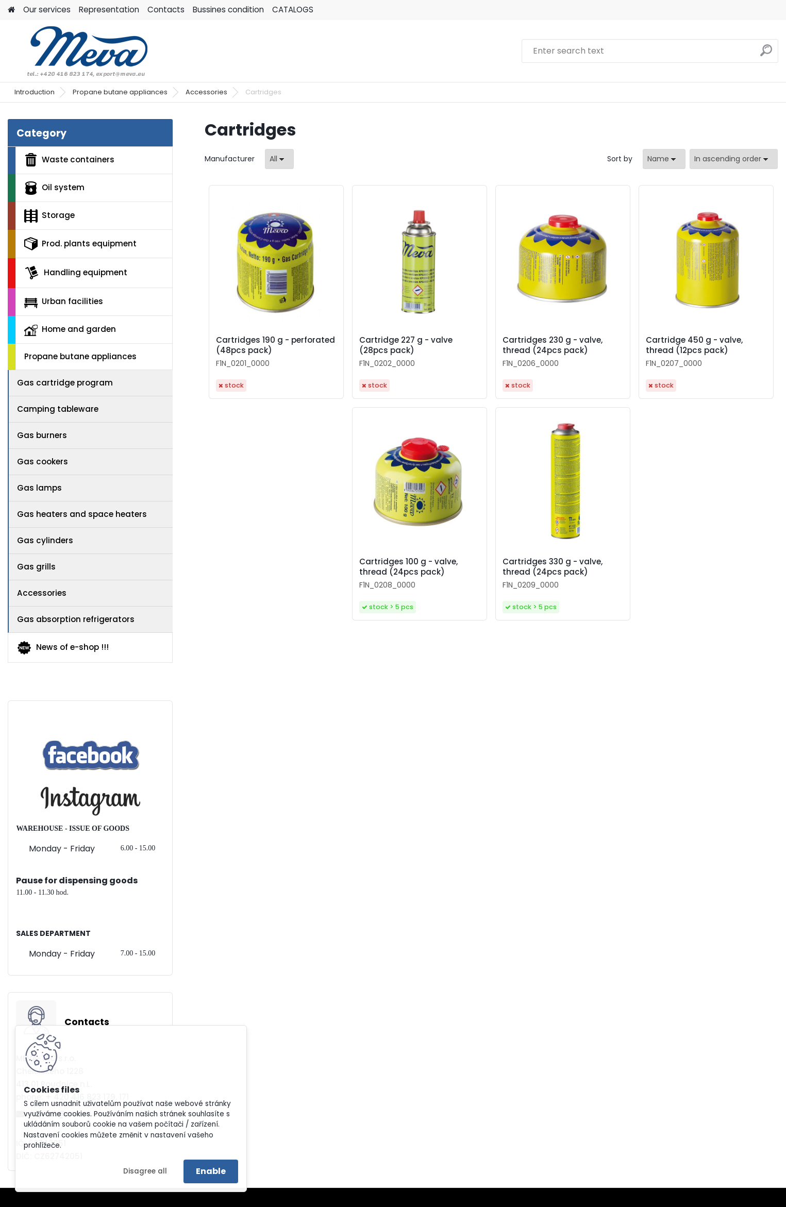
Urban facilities (63, 301)
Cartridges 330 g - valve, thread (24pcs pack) (553, 567)
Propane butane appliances (120, 92)
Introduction (34, 92)
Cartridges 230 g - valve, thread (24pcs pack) (553, 345)
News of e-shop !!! (62, 648)
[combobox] (664, 159)
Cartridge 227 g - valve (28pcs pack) (406, 345)
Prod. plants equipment (80, 243)
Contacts (166, 9)
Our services (47, 9)
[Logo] (78, 51)
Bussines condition (228, 9)
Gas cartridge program (65, 382)
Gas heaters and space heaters (82, 514)
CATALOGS (292, 9)
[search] (766, 54)
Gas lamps (39, 487)
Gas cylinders (45, 540)
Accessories (206, 92)
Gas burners (42, 435)
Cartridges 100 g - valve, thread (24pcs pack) (408, 567)
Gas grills (36, 566)
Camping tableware (57, 409)
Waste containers (69, 159)
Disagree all (145, 1171)
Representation (109, 9)
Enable (211, 1171)
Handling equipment (75, 272)
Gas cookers (42, 461)
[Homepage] (11, 10)
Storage (49, 216)
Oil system (54, 188)
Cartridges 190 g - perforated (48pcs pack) (275, 345)
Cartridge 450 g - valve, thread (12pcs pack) (694, 345)
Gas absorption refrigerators (76, 619)
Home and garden (70, 330)
